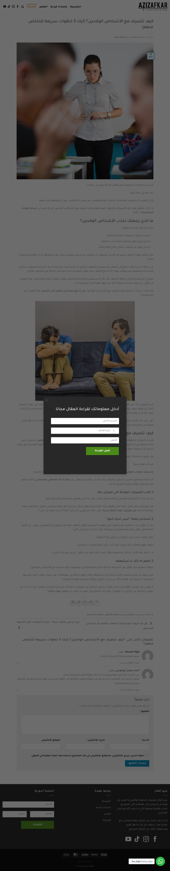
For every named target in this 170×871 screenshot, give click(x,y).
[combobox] (115, 431)
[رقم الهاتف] (85, 431)
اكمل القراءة (102, 451)
